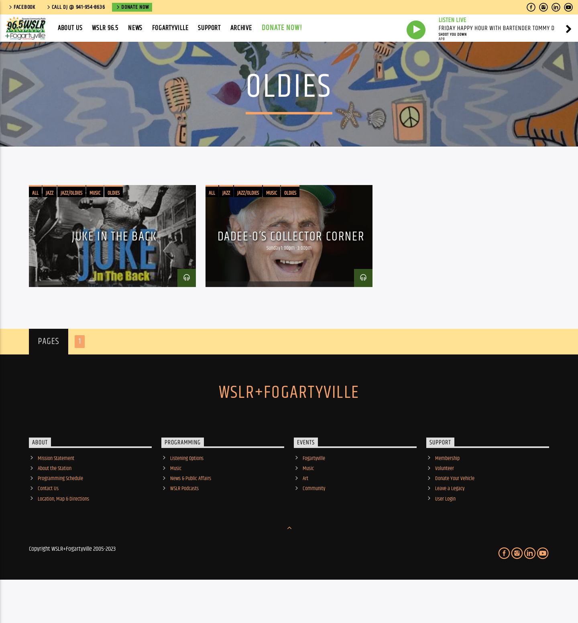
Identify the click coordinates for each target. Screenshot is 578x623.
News (135, 28)
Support (209, 28)
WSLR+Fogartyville (289, 426)
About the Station (54, 502)
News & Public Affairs (190, 512)
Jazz (49, 227)
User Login (445, 532)
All (35, 227)
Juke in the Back (114, 270)
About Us (70, 28)
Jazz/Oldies (71, 227)
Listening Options (187, 492)
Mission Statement (56, 492)
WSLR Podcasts (184, 522)
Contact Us (48, 522)
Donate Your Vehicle (454, 512)
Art (305, 512)
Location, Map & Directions (63, 532)
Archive (241, 28)
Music (95, 227)
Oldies (114, 227)
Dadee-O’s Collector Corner (291, 270)
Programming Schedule (60, 512)
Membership (447, 492)
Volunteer (444, 502)
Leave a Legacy (449, 522)
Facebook (21, 7)
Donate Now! (282, 28)
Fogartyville (170, 28)
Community (314, 522)
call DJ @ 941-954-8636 (75, 7)
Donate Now (132, 7)
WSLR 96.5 (105, 28)
